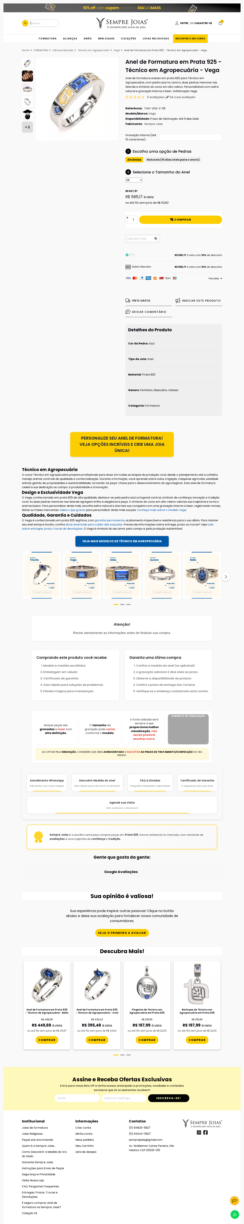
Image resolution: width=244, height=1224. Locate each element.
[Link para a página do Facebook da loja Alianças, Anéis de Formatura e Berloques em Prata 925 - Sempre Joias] (205, 1105)
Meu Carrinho (84, 1119)
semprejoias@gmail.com (145, 1113)
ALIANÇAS (70, 38)
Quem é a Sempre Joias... (39, 1119)
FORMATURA (48, 38)
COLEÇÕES (128, 38)
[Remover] (127, 222)
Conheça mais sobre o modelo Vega (161, 510)
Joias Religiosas (32, 1107)
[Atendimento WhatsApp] (47, 782)
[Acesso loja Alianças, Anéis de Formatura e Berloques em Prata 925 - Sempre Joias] (193, 23)
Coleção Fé (29, 1186)
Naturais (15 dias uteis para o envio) (173, 160)
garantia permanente (109, 520)
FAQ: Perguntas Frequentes (40, 1159)
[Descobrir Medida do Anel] (97, 782)
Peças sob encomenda (37, 1113)
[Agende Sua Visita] (122, 805)
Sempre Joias (153, 124)
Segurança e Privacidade (38, 1147)
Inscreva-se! (168, 1071)
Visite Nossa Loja (33, 1153)
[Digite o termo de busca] (44, 23)
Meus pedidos (84, 1113)
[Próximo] (225, 576)
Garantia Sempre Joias (37, 1135)
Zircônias (134, 160)
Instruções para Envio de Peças (43, 1141)
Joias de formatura (35, 1101)
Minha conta (83, 1107)
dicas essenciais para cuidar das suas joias (94, 524)
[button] (173, 255)
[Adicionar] (127, 218)
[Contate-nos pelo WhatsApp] (235, 1214)
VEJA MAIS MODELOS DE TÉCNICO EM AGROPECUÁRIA (122, 541)
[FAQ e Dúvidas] (150, 782)
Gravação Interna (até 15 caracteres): (140, 137)
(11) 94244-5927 (140, 1107)
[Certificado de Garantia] (197, 782)
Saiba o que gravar (72, 510)
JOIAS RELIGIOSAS (156, 38)
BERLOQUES (106, 38)
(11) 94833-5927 (139, 1101)
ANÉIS (88, 38)
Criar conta (83, 1101)
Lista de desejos (85, 1125)
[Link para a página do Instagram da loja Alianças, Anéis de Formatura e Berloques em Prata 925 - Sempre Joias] (199, 1105)
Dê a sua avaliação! (181, 97)
